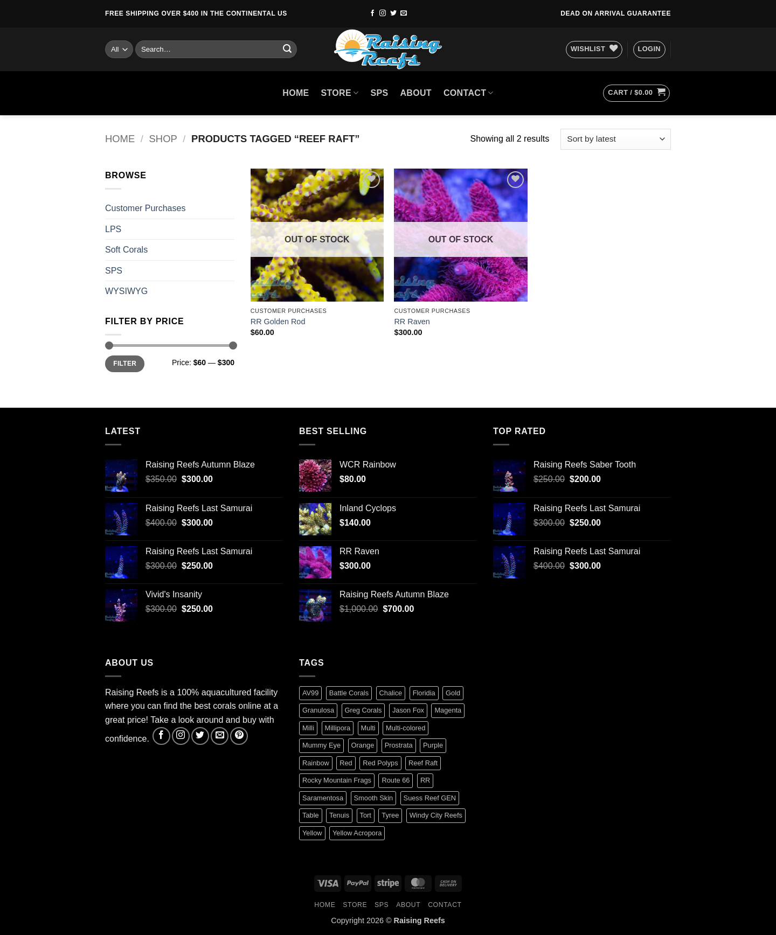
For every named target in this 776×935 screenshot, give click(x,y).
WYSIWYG (126, 291)
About (415, 92)
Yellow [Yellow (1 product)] (312, 833)
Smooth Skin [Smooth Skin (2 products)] (373, 798)
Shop (163, 138)
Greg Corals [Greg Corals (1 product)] (363, 710)
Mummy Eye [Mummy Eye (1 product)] (321, 745)
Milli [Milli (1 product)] (308, 728)
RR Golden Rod (278, 321)
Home (120, 138)
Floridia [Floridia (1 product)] (424, 693)
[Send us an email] (403, 13)
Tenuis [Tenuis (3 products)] (339, 815)
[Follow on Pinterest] (239, 736)
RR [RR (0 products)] (425, 780)
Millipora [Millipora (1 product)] (338, 728)
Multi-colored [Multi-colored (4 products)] (405, 728)
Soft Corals (126, 249)
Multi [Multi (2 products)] (368, 728)
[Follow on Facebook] (372, 13)
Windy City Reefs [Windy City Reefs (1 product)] (436, 815)
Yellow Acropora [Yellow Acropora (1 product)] (357, 833)
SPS (380, 92)
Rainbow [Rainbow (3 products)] (315, 763)
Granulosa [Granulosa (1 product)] (318, 710)
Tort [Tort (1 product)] (365, 815)
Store (340, 93)
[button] (649, 49)
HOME (295, 92)
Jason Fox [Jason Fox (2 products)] (408, 710)
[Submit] (287, 49)
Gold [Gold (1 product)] (453, 693)
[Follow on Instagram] (382, 13)
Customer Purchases (145, 208)
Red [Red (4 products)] (346, 763)
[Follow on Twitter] (393, 13)
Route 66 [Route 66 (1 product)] (396, 780)
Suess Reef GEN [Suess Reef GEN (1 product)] (430, 798)
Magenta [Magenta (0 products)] (447, 710)
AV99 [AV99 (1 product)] (310, 693)
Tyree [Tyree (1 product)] (390, 815)
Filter (124, 363)
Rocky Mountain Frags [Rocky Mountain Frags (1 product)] (336, 780)
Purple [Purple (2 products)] (433, 745)
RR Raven (411, 321)
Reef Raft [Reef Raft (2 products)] (423, 763)
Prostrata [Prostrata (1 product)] (399, 745)
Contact (469, 93)
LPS (113, 229)
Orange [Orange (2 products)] (363, 745)
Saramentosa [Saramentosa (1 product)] (322, 798)
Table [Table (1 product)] (310, 815)
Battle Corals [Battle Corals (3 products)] (349, 693)
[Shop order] (615, 139)
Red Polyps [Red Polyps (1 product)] (380, 763)
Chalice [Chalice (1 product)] (391, 693)
